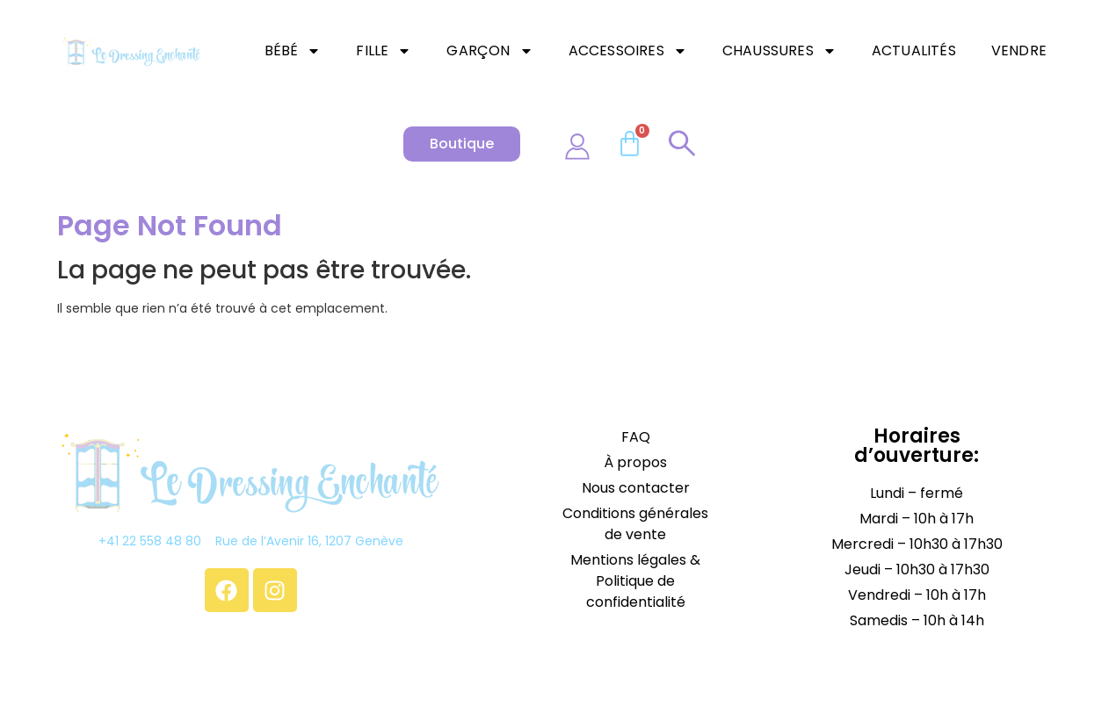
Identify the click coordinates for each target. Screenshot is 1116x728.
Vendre (1019, 50)
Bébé (293, 51)
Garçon (489, 51)
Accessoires (628, 51)
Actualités (914, 50)
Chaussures (779, 51)
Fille (383, 51)
